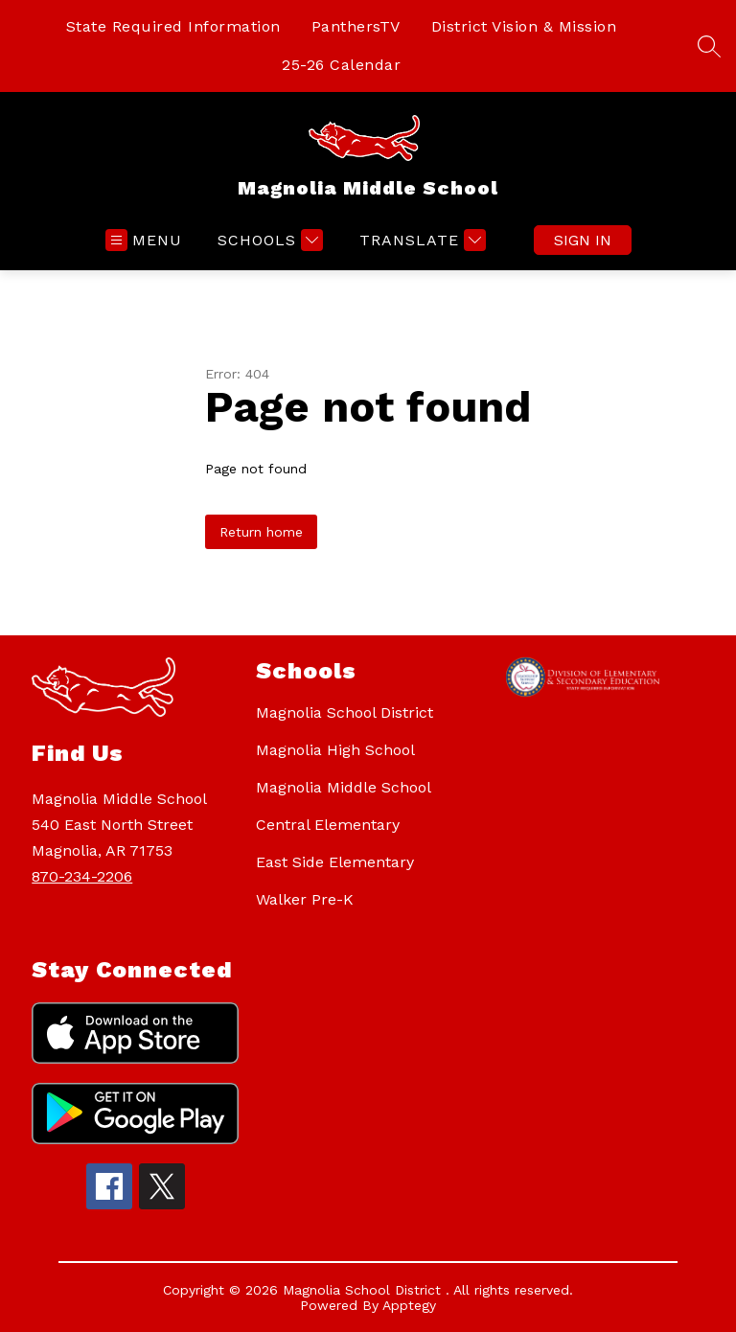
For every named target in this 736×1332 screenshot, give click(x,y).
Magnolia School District (344, 712)
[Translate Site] (420, 240)
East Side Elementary (335, 862)
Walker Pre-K (305, 899)
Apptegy (409, 1305)
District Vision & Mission (524, 26)
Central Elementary (328, 824)
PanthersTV (356, 26)
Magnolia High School (335, 750)
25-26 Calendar (341, 65)
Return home (261, 532)
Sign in (582, 240)
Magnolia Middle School (343, 787)
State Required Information (173, 26)
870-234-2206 (82, 876)
